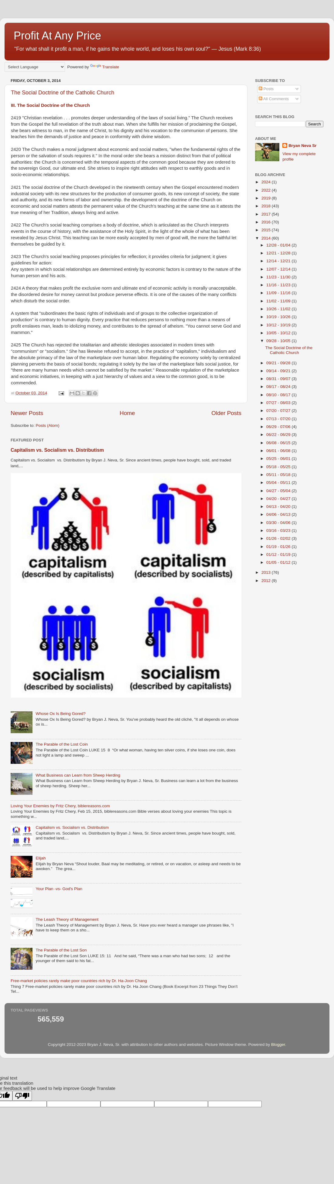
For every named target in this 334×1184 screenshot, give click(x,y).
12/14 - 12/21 (278, 261)
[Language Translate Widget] (35, 67)
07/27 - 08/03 (278, 402)
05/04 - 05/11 (278, 482)
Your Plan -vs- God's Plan (59, 888)
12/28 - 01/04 (278, 245)
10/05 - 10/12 (278, 333)
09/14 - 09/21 (278, 371)
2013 (266, 572)
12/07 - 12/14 (278, 269)
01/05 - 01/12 (278, 562)
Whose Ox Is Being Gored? (60, 713)
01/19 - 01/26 (278, 546)
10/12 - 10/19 (278, 325)
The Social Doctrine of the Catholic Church (62, 93)
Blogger (278, 1044)
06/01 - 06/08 (278, 450)
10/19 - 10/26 (278, 317)
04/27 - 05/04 (278, 490)
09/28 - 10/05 (278, 341)
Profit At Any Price (57, 35)
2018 (266, 206)
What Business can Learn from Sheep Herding (78, 775)
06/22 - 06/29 (278, 434)
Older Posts (226, 413)
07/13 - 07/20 (278, 419)
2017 (266, 214)
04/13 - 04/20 (278, 506)
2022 (266, 190)
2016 (266, 222)
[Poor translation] (22, 1096)
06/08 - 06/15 (278, 443)
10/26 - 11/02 (278, 309)
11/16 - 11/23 (278, 285)
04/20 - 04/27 (278, 498)
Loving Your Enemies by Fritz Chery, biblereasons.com (60, 806)
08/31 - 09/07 (278, 378)
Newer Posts (27, 413)
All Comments (274, 99)
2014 (266, 238)
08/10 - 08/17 (278, 395)
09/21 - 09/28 (278, 363)
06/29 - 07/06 (278, 426)
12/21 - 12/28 (278, 253)
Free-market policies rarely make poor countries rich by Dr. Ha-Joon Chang (79, 980)
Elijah (41, 858)
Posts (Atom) (48, 425)
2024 (266, 182)
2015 (266, 230)
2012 (266, 580)
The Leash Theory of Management (67, 919)
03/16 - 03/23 (278, 530)
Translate (104, 67)
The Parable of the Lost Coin (62, 744)
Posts (266, 89)
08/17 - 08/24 (278, 386)
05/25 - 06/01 (278, 458)
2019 (266, 198)
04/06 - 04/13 (278, 514)
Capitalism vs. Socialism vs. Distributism (57, 450)
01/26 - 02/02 (278, 538)
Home (127, 413)
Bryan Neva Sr (302, 145)
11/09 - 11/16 (278, 293)
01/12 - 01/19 (278, 554)
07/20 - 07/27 (278, 410)
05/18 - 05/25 (278, 466)
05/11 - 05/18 (278, 474)
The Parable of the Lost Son (61, 950)
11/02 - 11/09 (278, 301)
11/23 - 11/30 (278, 277)
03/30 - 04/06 (278, 522)
